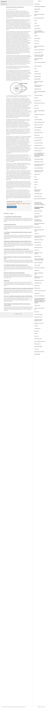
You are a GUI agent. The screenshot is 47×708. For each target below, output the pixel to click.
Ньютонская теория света (38, 52)
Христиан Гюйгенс (37, 38)
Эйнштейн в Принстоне (38, 150)
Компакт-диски (36, 311)
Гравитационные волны (38, 338)
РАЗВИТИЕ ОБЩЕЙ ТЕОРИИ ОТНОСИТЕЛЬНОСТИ (17, 241)
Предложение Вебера (37, 242)
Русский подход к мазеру (38, 247)
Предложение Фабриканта (38, 262)
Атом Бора (6, 280)
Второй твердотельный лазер (38, 280)
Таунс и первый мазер (37, 244)
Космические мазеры (37, 256)
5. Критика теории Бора (10, 224)
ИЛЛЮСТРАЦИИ (37, 354)
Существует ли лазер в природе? (39, 295)
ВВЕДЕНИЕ (36, 11)
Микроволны (36, 179)
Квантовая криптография (38, 346)
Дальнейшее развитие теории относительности (16, 265)
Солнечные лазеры (37, 305)
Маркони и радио (37, 174)
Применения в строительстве (38, 323)
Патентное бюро (37, 135)
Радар (35, 187)
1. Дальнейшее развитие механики (12, 216)
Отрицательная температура (38, 239)
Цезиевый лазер (36, 285)
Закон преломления (37, 28)
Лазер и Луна (36, 336)
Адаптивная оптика (37, 328)
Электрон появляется (37, 73)
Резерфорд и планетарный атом (39, 114)
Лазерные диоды (37, 293)
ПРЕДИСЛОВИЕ (37, 9)
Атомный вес (36, 71)
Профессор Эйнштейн (37, 140)
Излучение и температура (38, 95)
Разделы (20, 313)
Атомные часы (36, 233)
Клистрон (35, 184)
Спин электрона (36, 213)
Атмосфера (36, 325)
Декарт (35, 20)
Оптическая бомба (37, 265)
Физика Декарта (36, 25)
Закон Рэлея (36, 105)
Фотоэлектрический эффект (38, 159)
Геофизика (36, 333)
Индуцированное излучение (38, 161)
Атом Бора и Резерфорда (38, 119)
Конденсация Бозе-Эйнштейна (39, 351)
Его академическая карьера (38, 137)
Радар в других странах (38, 196)
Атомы (35, 68)
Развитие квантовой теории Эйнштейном (14, 272)
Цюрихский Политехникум (38, 132)
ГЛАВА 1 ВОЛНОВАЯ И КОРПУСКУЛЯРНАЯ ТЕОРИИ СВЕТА (39, 32)
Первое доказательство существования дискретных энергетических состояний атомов (39, 203)
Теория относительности (38, 145)
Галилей (35, 23)
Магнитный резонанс (37, 227)
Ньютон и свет (36, 43)
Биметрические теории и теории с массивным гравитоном (18, 288)
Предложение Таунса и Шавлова (39, 267)
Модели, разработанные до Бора (39, 122)
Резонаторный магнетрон (38, 193)
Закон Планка (36, 108)
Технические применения (38, 314)
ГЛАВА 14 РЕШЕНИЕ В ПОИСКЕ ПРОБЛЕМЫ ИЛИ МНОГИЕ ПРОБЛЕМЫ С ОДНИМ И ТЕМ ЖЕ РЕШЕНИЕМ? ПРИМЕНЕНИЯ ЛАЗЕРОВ (40, 300)
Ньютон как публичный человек (39, 49)
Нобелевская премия (37, 76)
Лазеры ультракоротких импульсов (39, 341)
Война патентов (36, 270)
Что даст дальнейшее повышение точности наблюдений (18, 296)
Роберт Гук (36, 35)
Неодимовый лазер (37, 288)
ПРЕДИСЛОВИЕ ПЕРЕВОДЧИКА (39, 6)
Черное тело (36, 97)
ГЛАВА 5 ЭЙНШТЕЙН (38, 127)
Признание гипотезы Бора (38, 124)
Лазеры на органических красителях (40, 290)
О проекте (16, 313)
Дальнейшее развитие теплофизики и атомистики (16, 249)
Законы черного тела (37, 100)
